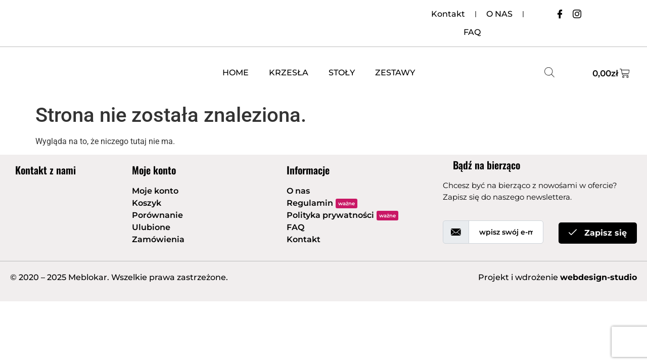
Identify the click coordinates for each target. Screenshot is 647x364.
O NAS (499, 14)
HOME (235, 72)
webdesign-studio (598, 277)
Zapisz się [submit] (598, 233)
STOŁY (342, 72)
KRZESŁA (288, 72)
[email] (506, 232)
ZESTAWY (395, 72)
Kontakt (448, 14)
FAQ (472, 32)
